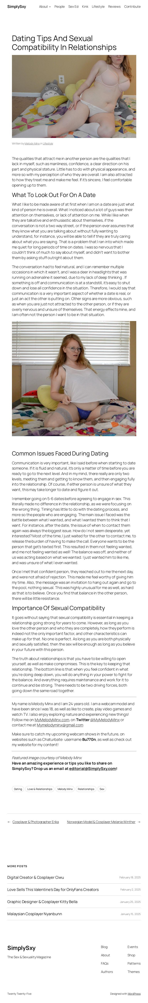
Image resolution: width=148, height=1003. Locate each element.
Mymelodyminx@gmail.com (60, 725)
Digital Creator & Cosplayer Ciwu (35, 877)
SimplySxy (16, 6)
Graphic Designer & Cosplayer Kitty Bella (42, 902)
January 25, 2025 (130, 902)
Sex (102, 789)
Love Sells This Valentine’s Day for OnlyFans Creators (53, 889)
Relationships (86, 789)
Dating (18, 789)
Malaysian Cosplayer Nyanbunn (34, 914)
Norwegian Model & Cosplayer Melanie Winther (101, 822)
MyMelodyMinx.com (52, 719)
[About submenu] (50, 7)
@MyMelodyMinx (105, 719)
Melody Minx (32, 143)
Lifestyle (48, 143)
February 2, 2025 (130, 889)
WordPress (134, 993)
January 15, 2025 (130, 914)
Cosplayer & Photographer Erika (36, 822)
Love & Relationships (39, 789)
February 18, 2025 (129, 877)
